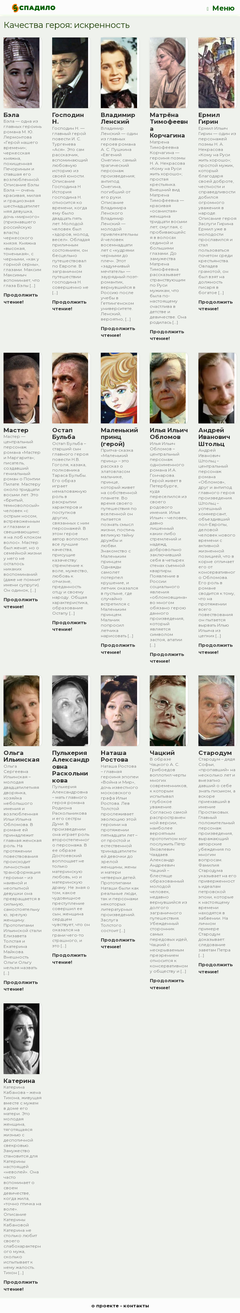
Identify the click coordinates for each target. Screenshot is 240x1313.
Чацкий (162, 752)
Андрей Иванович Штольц (214, 437)
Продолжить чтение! (21, 298)
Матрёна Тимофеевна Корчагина (169, 125)
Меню (221, 8)
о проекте (105, 1305)
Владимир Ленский (118, 118)
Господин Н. (68, 118)
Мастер (16, 430)
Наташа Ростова (114, 756)
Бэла (11, 114)
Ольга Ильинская (21, 756)
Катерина (19, 1080)
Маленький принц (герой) (119, 437)
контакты (136, 1305)
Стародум (215, 752)
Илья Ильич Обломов (169, 434)
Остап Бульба (63, 434)
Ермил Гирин (209, 118)
